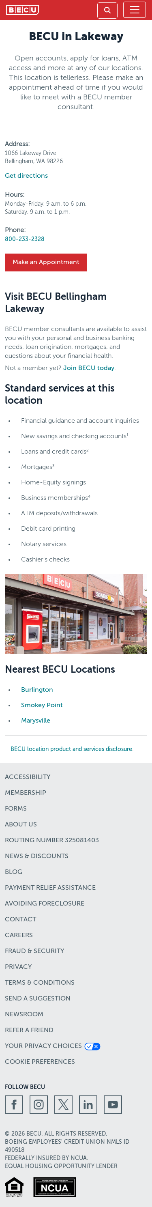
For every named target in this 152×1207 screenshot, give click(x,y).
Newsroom (24, 1014)
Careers (19, 935)
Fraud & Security (34, 951)
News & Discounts (37, 856)
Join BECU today (88, 368)
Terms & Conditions (40, 983)
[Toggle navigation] (134, 10)
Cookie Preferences (40, 1062)
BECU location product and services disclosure (71, 749)
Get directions (26, 176)
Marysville (35, 721)
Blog (13, 872)
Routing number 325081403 (52, 840)
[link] (107, 10)
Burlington (37, 690)
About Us (21, 825)
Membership (25, 793)
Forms (16, 809)
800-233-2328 (25, 239)
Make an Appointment (46, 262)
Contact (20, 920)
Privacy (18, 967)
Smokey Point (42, 705)
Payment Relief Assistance (50, 888)
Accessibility (27, 777)
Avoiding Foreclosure (44, 904)
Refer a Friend (29, 1030)
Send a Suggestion (38, 999)
